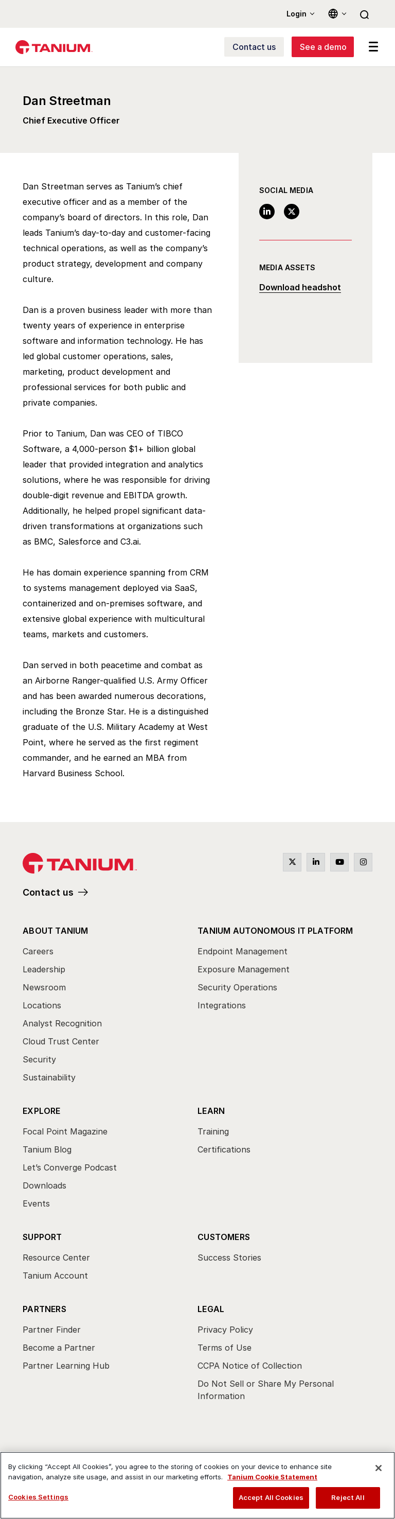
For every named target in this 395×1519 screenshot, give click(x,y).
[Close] (378, 1468)
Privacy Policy (225, 1329)
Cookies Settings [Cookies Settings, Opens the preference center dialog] (38, 1497)
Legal (211, 1309)
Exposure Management (244, 969)
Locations (42, 1005)
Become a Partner (59, 1347)
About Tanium (55, 931)
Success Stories (229, 1257)
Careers (38, 951)
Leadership (44, 969)
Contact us (48, 892)
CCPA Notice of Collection (250, 1365)
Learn (211, 1111)
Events (36, 1203)
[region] (197, 1485)
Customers (224, 1237)
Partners (44, 1309)
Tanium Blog (47, 1149)
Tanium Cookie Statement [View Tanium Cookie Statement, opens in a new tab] (272, 1477)
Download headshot (300, 288)
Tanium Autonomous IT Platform (275, 931)
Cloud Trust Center (61, 1041)
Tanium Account (55, 1275)
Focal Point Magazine (65, 1131)
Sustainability (49, 1077)
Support (42, 1237)
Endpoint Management (243, 951)
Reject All (347, 1497)
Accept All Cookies (271, 1497)
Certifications (224, 1149)
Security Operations (237, 987)
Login (296, 13)
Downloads (44, 1185)
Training (213, 1131)
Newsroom (44, 987)
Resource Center (56, 1257)
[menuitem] (110, 1006)
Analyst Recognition (62, 1023)
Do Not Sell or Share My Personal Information (266, 1389)
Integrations (222, 1005)
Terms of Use (225, 1347)
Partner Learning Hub (66, 1365)
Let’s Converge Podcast (70, 1167)
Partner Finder (52, 1329)
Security (39, 1059)
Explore (41, 1111)
